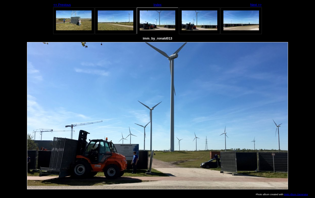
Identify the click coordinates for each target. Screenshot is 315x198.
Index (157, 5)
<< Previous (62, 5)
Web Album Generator (296, 194)
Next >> (256, 5)
